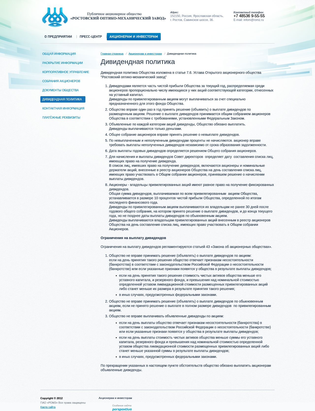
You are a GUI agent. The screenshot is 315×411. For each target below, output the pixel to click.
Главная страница (112, 53)
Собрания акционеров (62, 81)
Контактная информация (64, 108)
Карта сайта (47, 407)
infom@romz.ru (254, 20)
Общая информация (60, 54)
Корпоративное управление (66, 72)
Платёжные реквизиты (62, 117)
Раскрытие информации (63, 63)
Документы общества (61, 90)
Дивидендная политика (62, 99)
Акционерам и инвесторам (145, 53)
